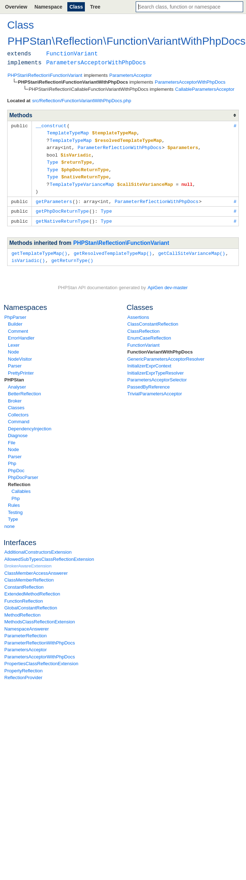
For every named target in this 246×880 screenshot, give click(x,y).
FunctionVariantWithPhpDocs (160, 346)
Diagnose (18, 430)
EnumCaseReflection (149, 332)
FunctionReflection (23, 595)
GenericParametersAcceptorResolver (165, 353)
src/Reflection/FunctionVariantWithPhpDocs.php (81, 100)
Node (13, 346)
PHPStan (14, 374)
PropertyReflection (23, 665)
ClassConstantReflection (152, 318)
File (11, 437)
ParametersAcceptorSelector (157, 374)
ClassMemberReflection (29, 574)
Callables (20, 486)
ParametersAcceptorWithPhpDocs (39, 651)
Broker (14, 395)
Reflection (19, 479)
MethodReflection (22, 609)
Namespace (48, 7)
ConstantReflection (24, 581)
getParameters (54, 197)
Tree (95, 7)
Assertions (138, 312)
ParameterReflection (25, 630)
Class (76, 7)
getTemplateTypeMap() (39, 248)
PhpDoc (16, 465)
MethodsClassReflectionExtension (39, 616)
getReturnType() (72, 255)
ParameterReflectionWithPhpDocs (39, 637)
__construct (51, 125)
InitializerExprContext (149, 360)
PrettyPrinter (21, 367)
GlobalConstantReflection (30, 602)
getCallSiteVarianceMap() (191, 248)
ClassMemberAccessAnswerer (36, 567)
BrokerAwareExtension (28, 560)
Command (18, 416)
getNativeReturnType (62, 216)
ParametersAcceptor (25, 644)
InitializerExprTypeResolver (155, 367)
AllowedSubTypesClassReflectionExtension (49, 554)
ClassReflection (143, 325)
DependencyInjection (29, 423)
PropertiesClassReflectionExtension (41, 658)
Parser (14, 360)
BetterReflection (24, 388)
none (9, 521)
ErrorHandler (21, 332)
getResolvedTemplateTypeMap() (113, 248)
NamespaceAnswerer (26, 623)
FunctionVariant (143, 339)
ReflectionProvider (23, 672)
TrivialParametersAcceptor (154, 388)
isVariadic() (28, 255)
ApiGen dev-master (168, 282)
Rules (14, 500)
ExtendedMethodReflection (32, 588)
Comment (18, 325)
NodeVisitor (20, 353)
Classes (16, 402)
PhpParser (15, 312)
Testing (15, 507)
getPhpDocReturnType (62, 207)
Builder (15, 318)
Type (13, 513)
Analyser (17, 381)
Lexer (14, 339)
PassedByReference (148, 381)
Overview (16, 7)
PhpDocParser (23, 472)
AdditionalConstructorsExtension (38, 546)
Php (12, 458)
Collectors (18, 409)
